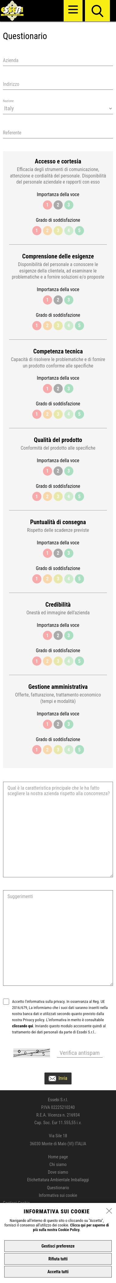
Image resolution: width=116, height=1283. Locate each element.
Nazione (8, 101)
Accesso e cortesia (58, 161)
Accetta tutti (58, 1271)
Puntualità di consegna (58, 522)
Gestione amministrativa (58, 687)
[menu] (73, 9)
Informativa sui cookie (58, 1195)
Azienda (11, 60)
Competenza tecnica (58, 351)
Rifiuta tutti (58, 1258)
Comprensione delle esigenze (58, 256)
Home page (58, 1157)
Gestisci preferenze (58, 1246)
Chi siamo (58, 1164)
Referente (12, 132)
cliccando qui (22, 1026)
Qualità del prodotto (58, 440)
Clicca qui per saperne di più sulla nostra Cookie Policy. (71, 1227)
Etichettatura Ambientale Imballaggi (58, 1179)
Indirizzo (11, 84)
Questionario (58, 1187)
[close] (109, 1211)
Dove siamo (58, 1172)
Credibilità (58, 604)
